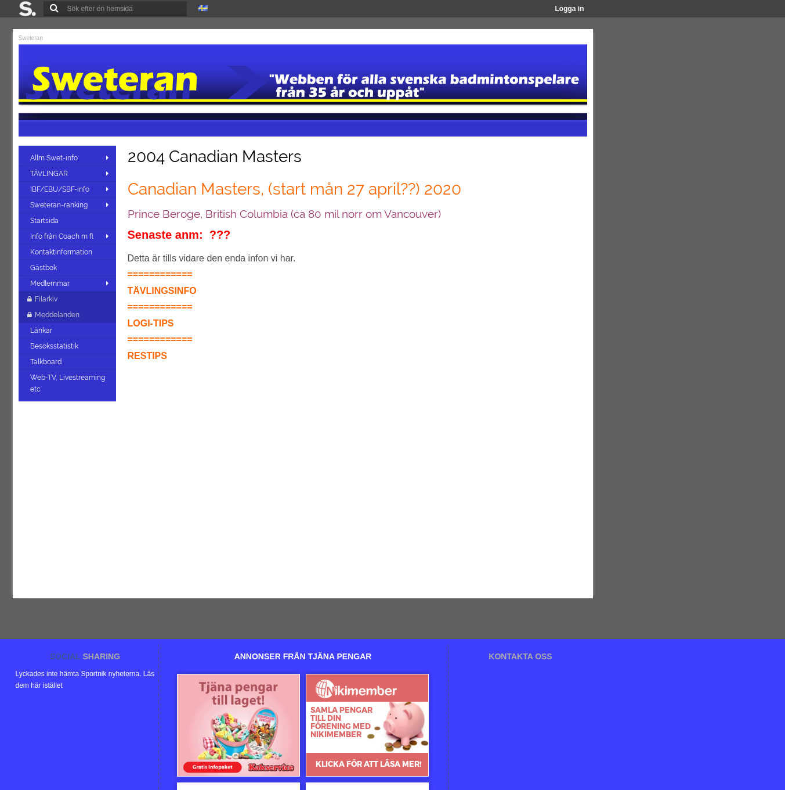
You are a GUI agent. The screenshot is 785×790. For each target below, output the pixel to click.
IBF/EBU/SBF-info (59, 189)
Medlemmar (50, 283)
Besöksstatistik (55, 346)
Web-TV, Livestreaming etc (67, 383)
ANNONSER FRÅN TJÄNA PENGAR (303, 656)
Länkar (42, 330)
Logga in (569, 9)
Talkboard (46, 362)
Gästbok (44, 268)
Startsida (45, 221)
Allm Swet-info (54, 158)
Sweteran (31, 38)
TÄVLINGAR (49, 174)
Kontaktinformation (62, 252)
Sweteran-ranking (59, 205)
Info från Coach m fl (61, 236)
